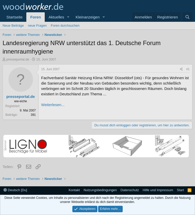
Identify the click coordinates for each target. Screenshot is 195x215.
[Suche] (187, 17)
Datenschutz (130, 190)
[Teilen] (181, 69)
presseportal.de (17, 59)
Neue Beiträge (13, 25)
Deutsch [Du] (15, 190)
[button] (68, 17)
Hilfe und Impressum (158, 190)
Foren (35, 17)
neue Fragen (37, 25)
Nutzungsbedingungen (100, 190)
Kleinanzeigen (88, 17)
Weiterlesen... (52, 105)
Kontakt (74, 190)
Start (180, 190)
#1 (188, 69)
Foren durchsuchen (65, 25)
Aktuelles (56, 17)
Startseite (14, 17)
